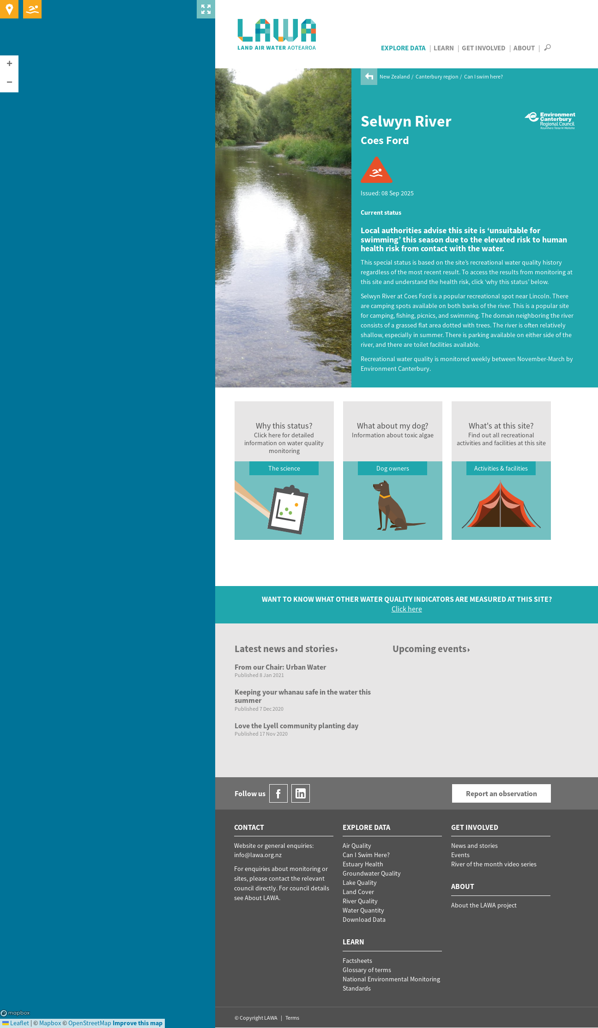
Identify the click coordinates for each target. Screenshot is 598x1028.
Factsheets (357, 960)
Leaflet (15, 1023)
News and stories (474, 845)
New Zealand (395, 76)
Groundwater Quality (372, 873)
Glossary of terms (367, 970)
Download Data (364, 919)
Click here (407, 608)
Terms (292, 1017)
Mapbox (15, 1013)
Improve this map (138, 1023)
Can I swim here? (483, 76)
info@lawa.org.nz (258, 855)
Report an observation (501, 793)
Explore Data (403, 47)
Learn (444, 47)
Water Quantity (363, 910)
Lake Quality (360, 882)
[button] (9, 64)
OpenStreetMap (89, 1023)
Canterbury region (437, 76)
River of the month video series (494, 864)
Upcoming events (432, 648)
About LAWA (262, 898)
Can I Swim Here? (366, 855)
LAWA (277, 34)
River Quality (360, 901)
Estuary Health (363, 864)
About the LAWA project (484, 905)
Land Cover (358, 892)
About (524, 47)
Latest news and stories (287, 648)
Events (460, 855)
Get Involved (484, 47)
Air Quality (357, 845)
